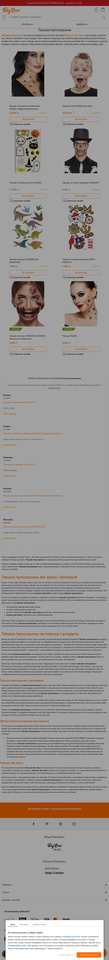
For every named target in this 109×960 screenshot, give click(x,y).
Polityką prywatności (71, 936)
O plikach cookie (39, 924)
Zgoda (12, 924)
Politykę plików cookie (17, 945)
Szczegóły (24, 924)
